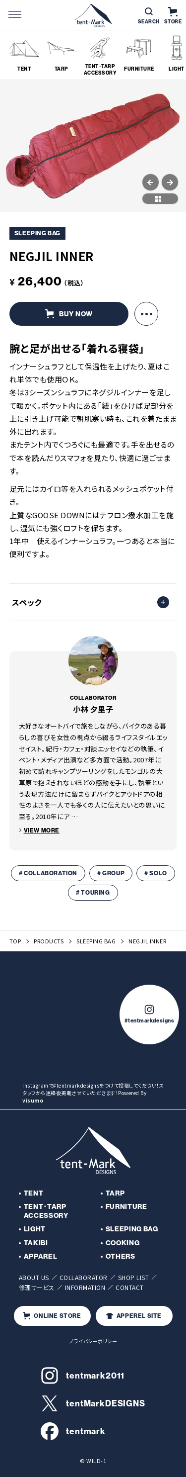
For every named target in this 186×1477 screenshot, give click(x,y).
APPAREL (41, 1256)
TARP (115, 1193)
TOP (15, 941)
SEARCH (149, 16)
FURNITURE (126, 1206)
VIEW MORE (42, 830)
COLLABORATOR (84, 1277)
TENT (34, 1193)
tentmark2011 (82, 1376)
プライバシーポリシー (93, 1341)
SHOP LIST (133, 1277)
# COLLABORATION (48, 873)
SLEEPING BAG (96, 941)
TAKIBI (36, 1242)
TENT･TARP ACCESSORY (46, 1211)
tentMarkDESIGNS (93, 1403)
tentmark (73, 1431)
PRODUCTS (48, 941)
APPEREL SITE (134, 1315)
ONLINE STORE (52, 1316)
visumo (32, 1100)
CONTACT (130, 1287)
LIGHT (35, 1228)
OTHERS (120, 1256)
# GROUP (110, 873)
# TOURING (93, 892)
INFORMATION (85, 1287)
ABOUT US (34, 1277)
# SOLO (155, 873)
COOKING (123, 1242)
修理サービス (37, 1287)
